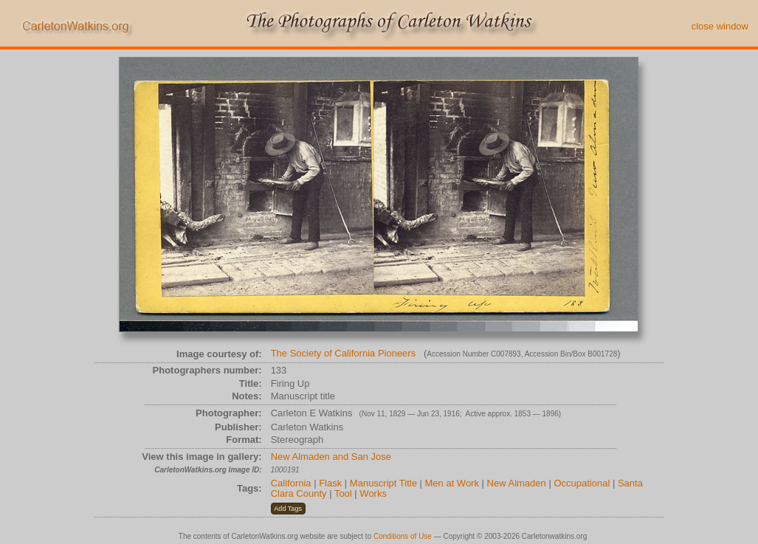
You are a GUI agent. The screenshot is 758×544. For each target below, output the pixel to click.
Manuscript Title (383, 483)
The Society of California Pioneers (343, 353)
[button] (288, 508)
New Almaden (516, 483)
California (291, 483)
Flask (330, 483)
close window (720, 26)
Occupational (582, 483)
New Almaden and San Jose (331, 456)
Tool (343, 493)
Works (373, 493)
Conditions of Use (402, 536)
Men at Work (452, 483)
